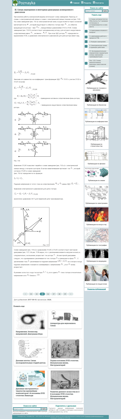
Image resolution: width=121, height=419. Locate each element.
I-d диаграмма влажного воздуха (98, 31)
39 (65, 294)
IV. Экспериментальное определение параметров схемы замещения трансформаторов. (98, 54)
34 (36, 294)
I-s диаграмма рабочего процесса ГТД (98, 37)
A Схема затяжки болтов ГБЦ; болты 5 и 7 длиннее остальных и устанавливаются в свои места (98, 23)
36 (48, 294)
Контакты (99, 3)
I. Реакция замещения (97, 42)
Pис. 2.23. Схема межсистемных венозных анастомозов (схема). (97, 63)
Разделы (87, 3)
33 (31, 294)
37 (53, 294)
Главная (76, 3)
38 (59, 294)
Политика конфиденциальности (94, 416)
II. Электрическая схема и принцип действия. (98, 46)
